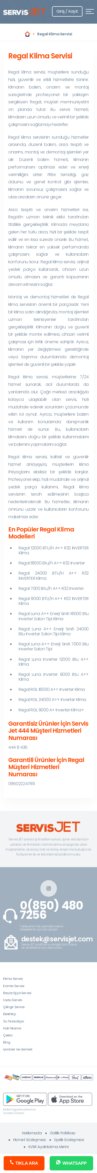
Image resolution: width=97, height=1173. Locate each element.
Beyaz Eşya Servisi (17, 993)
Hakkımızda (32, 1133)
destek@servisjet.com (57, 939)
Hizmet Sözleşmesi (29, 1139)
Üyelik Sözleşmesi (69, 1139)
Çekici (8, 1035)
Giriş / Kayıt (67, 11)
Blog (6, 1042)
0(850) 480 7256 (51, 910)
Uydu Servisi (12, 1000)
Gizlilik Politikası (62, 1133)
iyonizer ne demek (17, 1049)
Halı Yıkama (12, 1028)
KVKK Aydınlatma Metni (48, 1146)
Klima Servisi (13, 978)
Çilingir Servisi (14, 1007)
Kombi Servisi (13, 986)
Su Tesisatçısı (13, 1021)
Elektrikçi (9, 1014)
